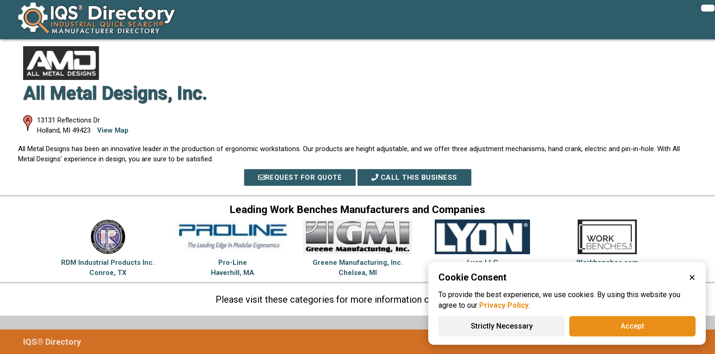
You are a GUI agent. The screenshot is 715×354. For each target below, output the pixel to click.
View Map (113, 130)
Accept (632, 326)
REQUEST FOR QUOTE (300, 177)
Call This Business (414, 177)
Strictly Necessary (502, 326)
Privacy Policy (504, 305)
